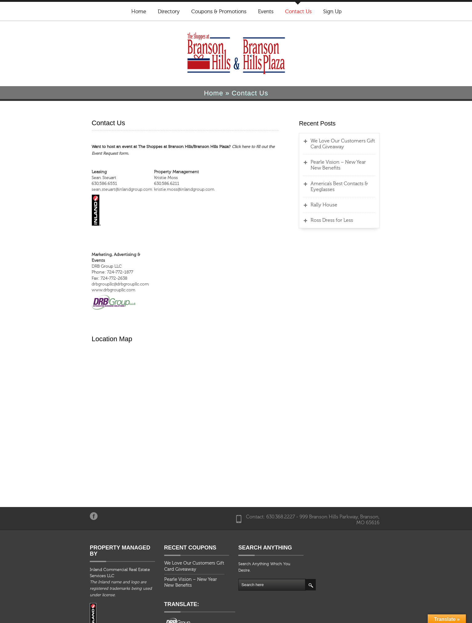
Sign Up (332, 11)
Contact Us (298, 11)
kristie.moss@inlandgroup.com (168, 182)
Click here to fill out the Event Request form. (243, 147)
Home (138, 11)
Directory (168, 11)
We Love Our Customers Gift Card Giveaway (360, 144)
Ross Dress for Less (343, 220)
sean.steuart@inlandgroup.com (93, 182)
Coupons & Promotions (218, 11)
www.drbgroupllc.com (84, 277)
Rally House (335, 205)
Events (265, 11)
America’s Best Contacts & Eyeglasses (350, 186)
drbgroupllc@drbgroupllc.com (91, 271)
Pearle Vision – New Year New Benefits (355, 165)
